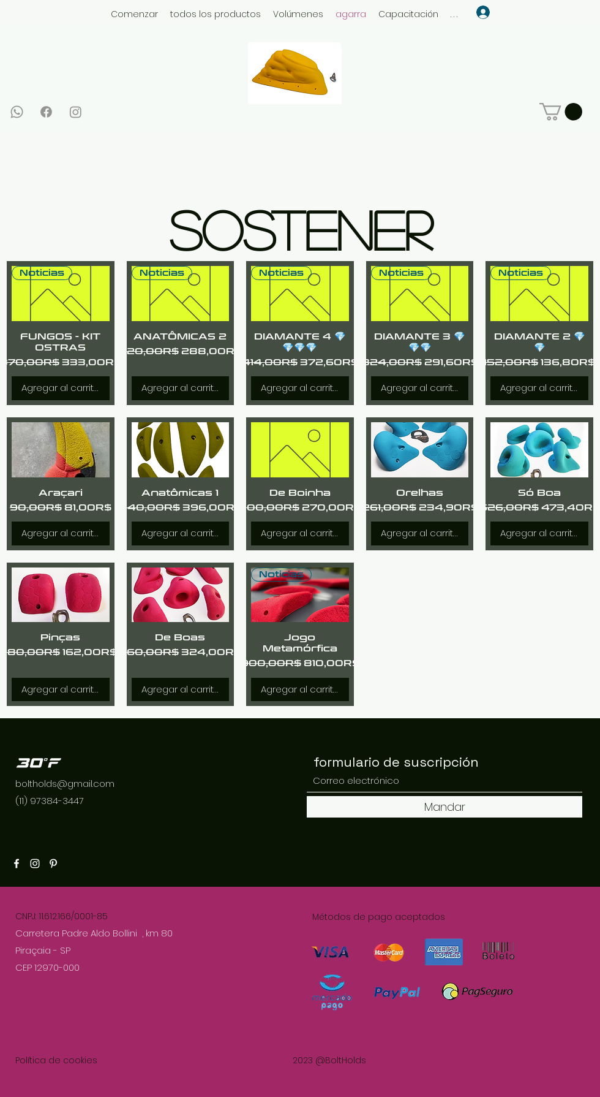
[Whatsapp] (16, 112)
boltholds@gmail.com (64, 783)
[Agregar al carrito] (61, 388)
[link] (560, 112)
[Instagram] (75, 112)
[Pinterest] (53, 863)
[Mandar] (444, 807)
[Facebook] (46, 112)
